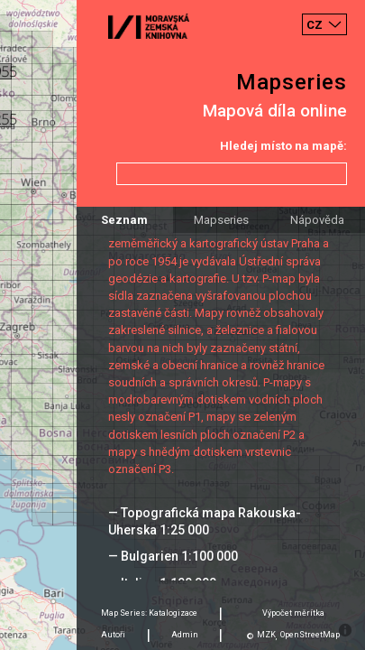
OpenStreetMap (310, 634)
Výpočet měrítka (293, 613)
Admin (184, 634)
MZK (266, 634)
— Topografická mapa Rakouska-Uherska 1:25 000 (204, 521)
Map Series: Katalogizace (149, 613)
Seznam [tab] (124, 220)
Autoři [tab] (113, 634)
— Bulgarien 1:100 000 (173, 556)
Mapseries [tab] (221, 220)
